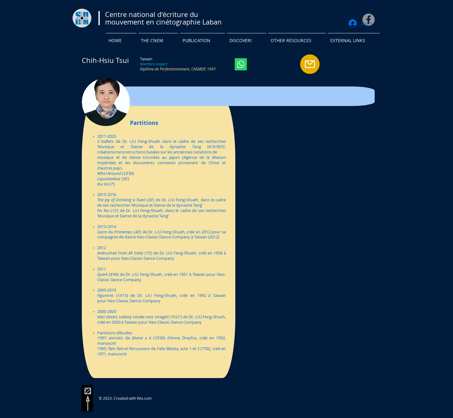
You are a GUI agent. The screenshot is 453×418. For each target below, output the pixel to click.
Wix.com (144, 398)
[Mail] (310, 64)
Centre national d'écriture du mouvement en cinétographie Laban (163, 18)
